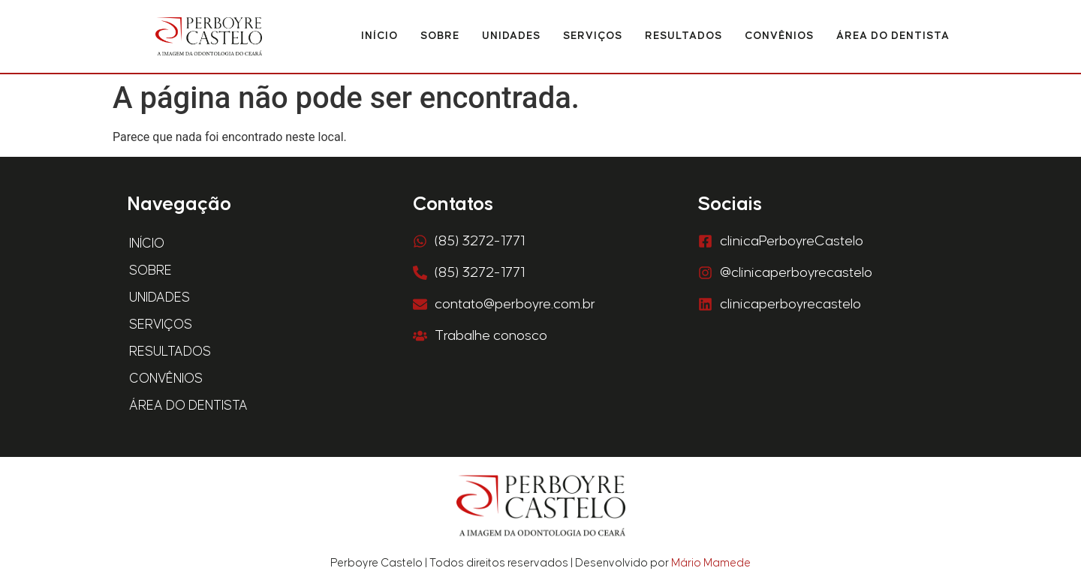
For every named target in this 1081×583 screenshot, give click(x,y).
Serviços (592, 36)
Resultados (683, 36)
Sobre (439, 36)
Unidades (511, 36)
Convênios (779, 36)
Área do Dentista (893, 36)
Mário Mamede (711, 563)
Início (379, 36)
